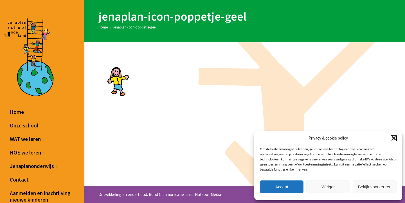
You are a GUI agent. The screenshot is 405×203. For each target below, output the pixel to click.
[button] (394, 138)
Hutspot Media (207, 194)
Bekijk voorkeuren (375, 186)
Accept (281, 186)
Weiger (328, 186)
